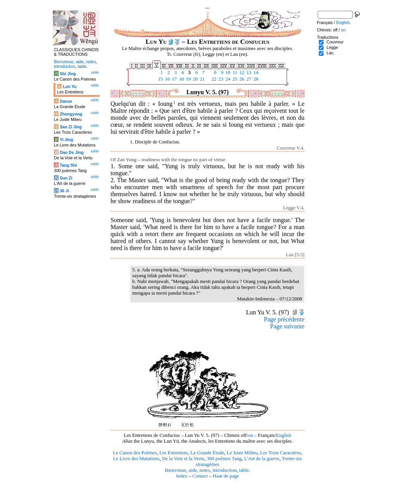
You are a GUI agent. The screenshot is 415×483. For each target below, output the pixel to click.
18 (181, 79)
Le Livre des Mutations (136, 458)
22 (213, 79)
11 (234, 72)
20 (195, 79)
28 (255, 79)
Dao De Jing (72, 152)
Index (181, 476)
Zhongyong (71, 114)
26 (241, 79)
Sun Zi (66, 178)
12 (241, 72)
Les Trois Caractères (280, 452)
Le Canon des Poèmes (135, 452)
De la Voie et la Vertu (183, 458)
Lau (330, 52)
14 (255, 72)
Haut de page (226, 476)
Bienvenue (175, 470)
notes (204, 470)
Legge (332, 47)
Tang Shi (68, 165)
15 (160, 79)
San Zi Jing (71, 126)
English (283, 435)
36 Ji (64, 190)
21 (202, 79)
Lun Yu (69, 86)
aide (192, 470)
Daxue (66, 101)
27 (248, 79)
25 (234, 79)
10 (227, 72)
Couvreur (335, 42)
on (250, 435)
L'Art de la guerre (261, 458)
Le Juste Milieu (242, 452)
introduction (225, 470)
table (244, 470)
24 (227, 79)
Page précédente (284, 319)
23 (220, 79)
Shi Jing (68, 73)
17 (174, 79)
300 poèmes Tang (224, 458)
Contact (200, 476)
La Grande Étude (207, 452)
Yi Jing (66, 139)
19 (188, 79)
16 (167, 79)
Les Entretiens (173, 452)
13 (248, 72)
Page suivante (287, 326)
